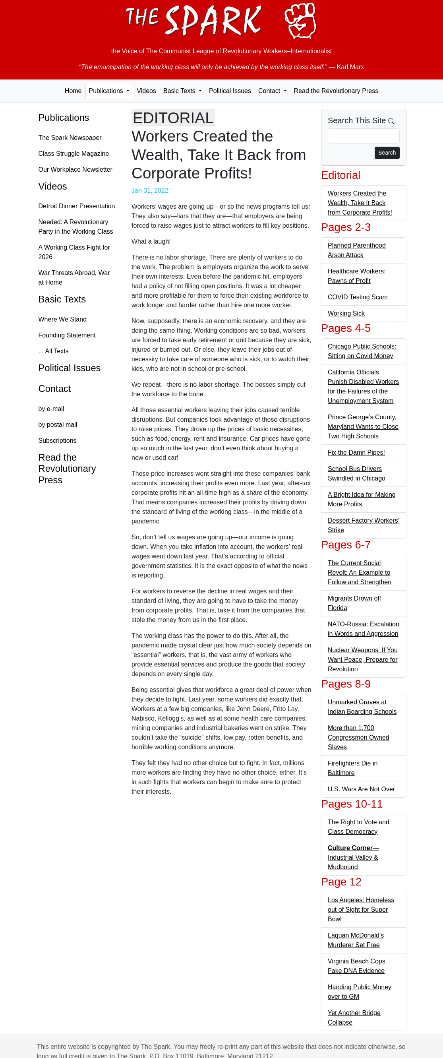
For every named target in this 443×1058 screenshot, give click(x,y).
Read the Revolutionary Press (336, 90)
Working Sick (346, 313)
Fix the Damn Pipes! (356, 452)
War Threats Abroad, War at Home (74, 277)
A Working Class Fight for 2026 (74, 252)
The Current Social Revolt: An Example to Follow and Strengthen (359, 572)
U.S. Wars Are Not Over (361, 789)
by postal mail (58, 424)
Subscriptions (58, 440)
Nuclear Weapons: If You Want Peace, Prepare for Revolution (363, 659)
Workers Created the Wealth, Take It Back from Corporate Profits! (360, 203)
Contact (55, 389)
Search (387, 152)
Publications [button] (107, 90)
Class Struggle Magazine (74, 153)
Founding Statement (67, 335)
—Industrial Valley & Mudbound (353, 857)
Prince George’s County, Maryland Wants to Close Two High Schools (363, 427)
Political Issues (230, 90)
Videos (146, 90)
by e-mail (51, 408)
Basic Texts (62, 299)
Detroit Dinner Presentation (77, 206)
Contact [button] (270, 90)
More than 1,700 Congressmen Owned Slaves (358, 737)
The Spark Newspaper (70, 137)
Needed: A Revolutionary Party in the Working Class (76, 227)
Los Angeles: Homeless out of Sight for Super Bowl (361, 909)
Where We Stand (63, 319)
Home (73, 90)
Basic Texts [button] (180, 90)
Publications (64, 117)
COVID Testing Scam (358, 297)
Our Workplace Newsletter (75, 169)
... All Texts (54, 351)
